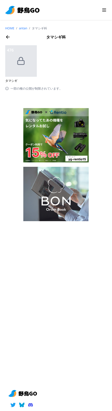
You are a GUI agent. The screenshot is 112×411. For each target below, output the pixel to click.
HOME (9, 28)
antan (23, 28)
